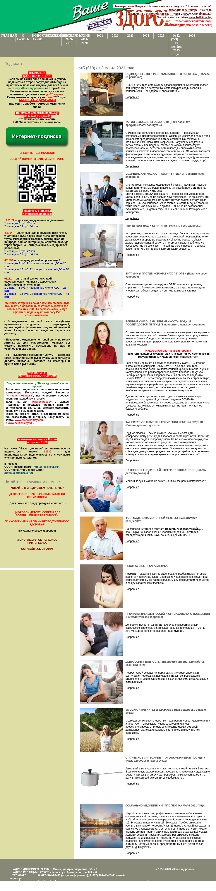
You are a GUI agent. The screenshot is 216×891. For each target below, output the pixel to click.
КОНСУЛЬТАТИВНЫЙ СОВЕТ (39, 37)
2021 (100, 35)
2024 (146, 35)
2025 (161, 35)
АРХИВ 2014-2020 (84, 39)
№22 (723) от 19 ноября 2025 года (176, 45)
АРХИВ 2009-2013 (69, 39)
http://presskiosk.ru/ (46, 466)
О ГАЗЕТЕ (23, 37)
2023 (130, 35)
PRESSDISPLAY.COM (185, 13)
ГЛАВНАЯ (8, 35)
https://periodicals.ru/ (18, 472)
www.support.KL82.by (194, 884)
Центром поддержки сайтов (163, 884)
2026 (192, 35)
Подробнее (132, 97)
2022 (115, 35)
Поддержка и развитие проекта (166, 881)
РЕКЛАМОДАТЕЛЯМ (54, 35)
